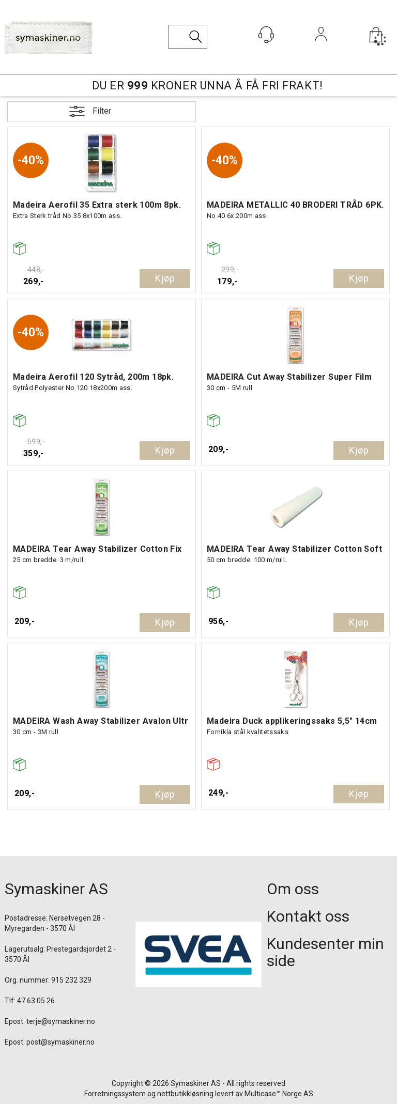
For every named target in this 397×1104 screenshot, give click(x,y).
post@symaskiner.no (60, 1042)
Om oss (293, 889)
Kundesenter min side (325, 952)
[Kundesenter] (266, 35)
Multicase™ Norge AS (279, 1094)
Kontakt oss (308, 916)
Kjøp (165, 278)
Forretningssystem (115, 1094)
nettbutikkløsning (185, 1094)
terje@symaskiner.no (60, 1021)
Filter (102, 111)
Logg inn (321, 48)
